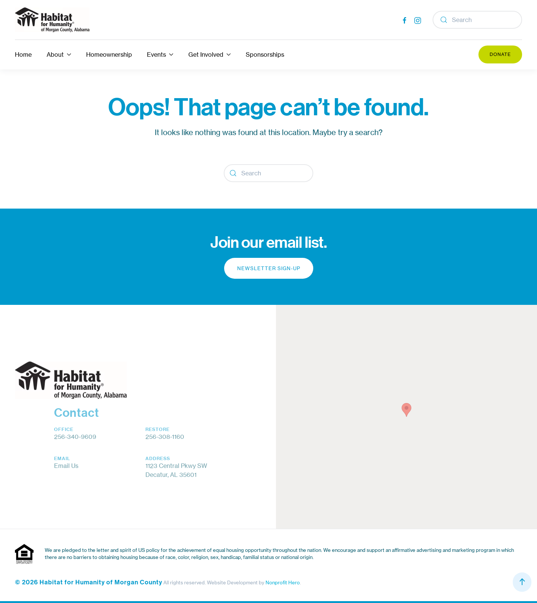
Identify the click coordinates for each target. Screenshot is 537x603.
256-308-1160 (164, 436)
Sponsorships (265, 54)
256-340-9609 (75, 436)
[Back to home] (52, 19)
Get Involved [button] (209, 54)
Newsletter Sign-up (268, 268)
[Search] (477, 20)
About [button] (59, 54)
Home (23, 54)
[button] (406, 410)
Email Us (66, 465)
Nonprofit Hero (283, 582)
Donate (500, 54)
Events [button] (160, 54)
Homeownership (109, 54)
